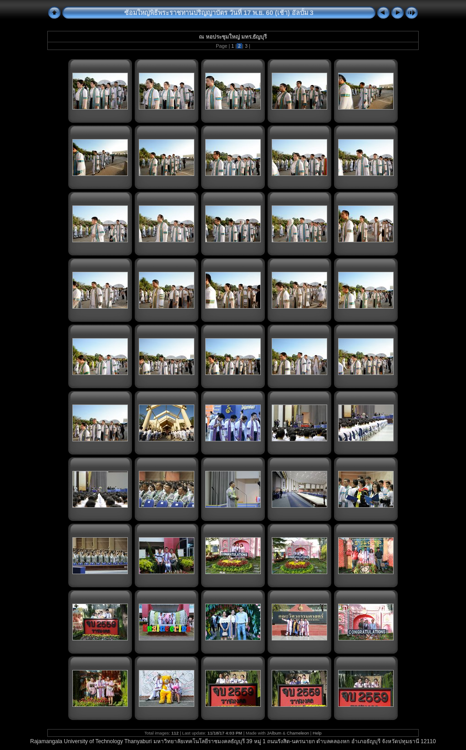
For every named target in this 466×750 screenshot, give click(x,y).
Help (317, 732)
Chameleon (298, 732)
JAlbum (274, 732)
